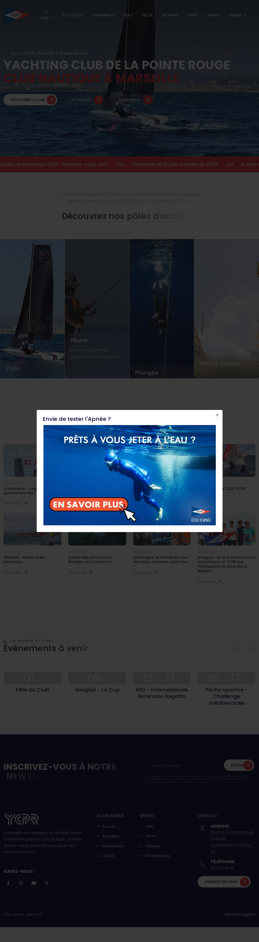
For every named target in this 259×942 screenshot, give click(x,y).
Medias (235, 15)
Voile (128, 15)
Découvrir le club (27, 103)
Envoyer (238, 773)
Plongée (170, 15)
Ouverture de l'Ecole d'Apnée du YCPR (180, 164)
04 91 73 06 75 (221, 868)
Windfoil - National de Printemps (24, 568)
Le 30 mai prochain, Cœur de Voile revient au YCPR (95, 499)
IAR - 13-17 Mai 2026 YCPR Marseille (221, 499)
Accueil (108, 826)
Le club (108, 855)
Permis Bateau (220, 363)
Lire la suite (12, 512)
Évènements (103, 15)
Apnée (192, 15)
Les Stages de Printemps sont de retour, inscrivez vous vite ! (161, 568)
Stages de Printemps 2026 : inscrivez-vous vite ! (58, 164)
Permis (213, 15)
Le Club (43, 15)
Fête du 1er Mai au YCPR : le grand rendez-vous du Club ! (160, 499)
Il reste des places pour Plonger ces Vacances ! (90, 568)
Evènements (113, 845)
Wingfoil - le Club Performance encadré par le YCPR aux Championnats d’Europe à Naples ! (226, 572)
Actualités (72, 15)
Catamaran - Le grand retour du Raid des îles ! (31, 499)
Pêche (147, 15)
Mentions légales (240, 914)
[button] (237, 648)
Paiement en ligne (221, 881)
